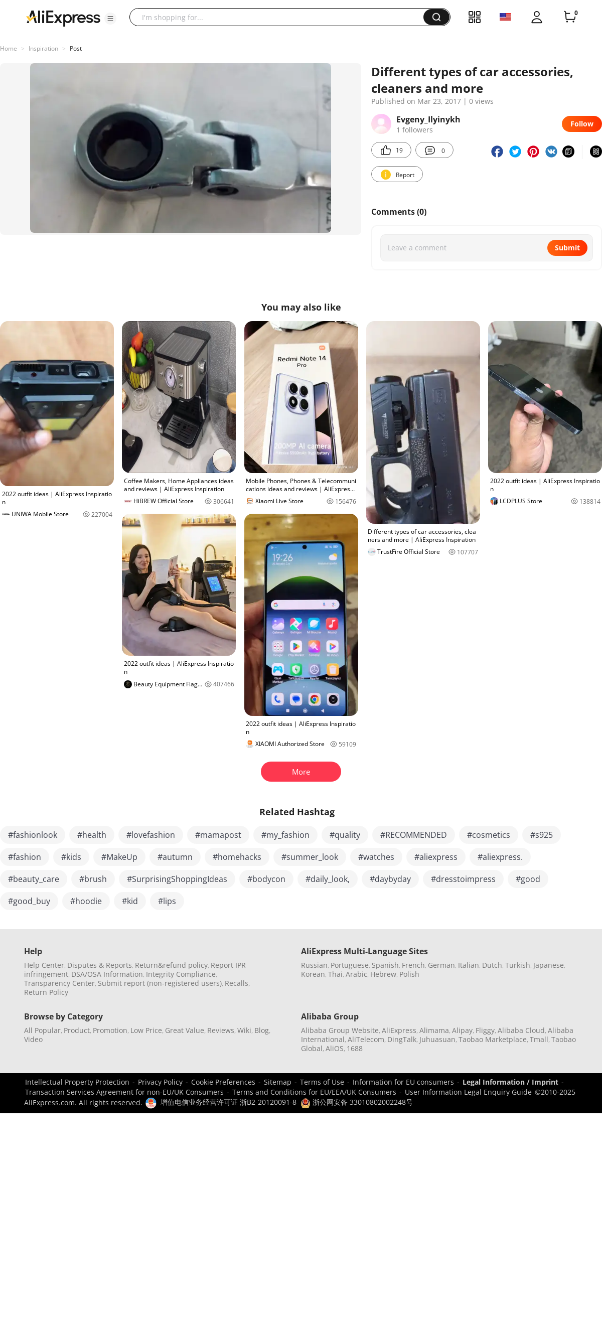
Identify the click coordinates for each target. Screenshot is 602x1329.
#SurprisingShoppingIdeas (177, 878)
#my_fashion (285, 834)
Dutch (492, 965)
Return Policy (46, 992)
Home (8, 48)
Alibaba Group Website (340, 1030)
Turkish (517, 965)
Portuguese (350, 965)
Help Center (44, 965)
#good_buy (29, 901)
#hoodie (86, 901)
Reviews (220, 1030)
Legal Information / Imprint (510, 1082)
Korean (313, 974)
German (441, 965)
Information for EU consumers (403, 1082)
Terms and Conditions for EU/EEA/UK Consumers (314, 1092)
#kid (130, 901)
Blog (261, 1030)
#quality (345, 834)
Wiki (244, 1030)
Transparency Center (59, 983)
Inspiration (43, 48)
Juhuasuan (437, 1039)
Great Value (184, 1030)
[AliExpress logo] (63, 18)
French (413, 965)
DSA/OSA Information (107, 974)
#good (528, 878)
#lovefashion (150, 834)
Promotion (110, 1030)
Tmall (539, 1039)
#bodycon (266, 878)
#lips (167, 901)
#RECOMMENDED (413, 834)
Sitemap (277, 1082)
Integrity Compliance (181, 974)
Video (33, 1039)
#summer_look (309, 856)
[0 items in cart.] (570, 17)
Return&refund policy (171, 965)
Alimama (434, 1030)
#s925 (541, 834)
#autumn (175, 856)
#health (91, 834)
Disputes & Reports (99, 965)
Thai (335, 974)
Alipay (462, 1030)
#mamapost (218, 834)
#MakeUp (119, 856)
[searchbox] (280, 17)
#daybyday (390, 878)
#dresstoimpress (463, 878)
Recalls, (237, 983)
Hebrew (383, 974)
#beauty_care (33, 878)
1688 (355, 1048)
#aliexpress (436, 856)
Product (77, 1030)
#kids (71, 856)
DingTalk (401, 1039)
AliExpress (399, 1030)
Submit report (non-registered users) (160, 983)
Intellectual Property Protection (77, 1082)
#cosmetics (488, 834)
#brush (93, 878)
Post (76, 48)
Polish (409, 974)
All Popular (42, 1030)
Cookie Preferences (223, 1082)
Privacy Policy (160, 1082)
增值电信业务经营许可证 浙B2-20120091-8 (228, 1102)
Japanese (548, 965)
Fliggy (485, 1030)
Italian (468, 965)
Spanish (385, 965)
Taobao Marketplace (493, 1039)
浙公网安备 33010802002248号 (356, 1102)
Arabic (356, 974)
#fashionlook (32, 834)
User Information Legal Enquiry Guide (468, 1092)
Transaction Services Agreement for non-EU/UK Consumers (124, 1092)
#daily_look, (328, 878)
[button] (110, 19)
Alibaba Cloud (521, 1030)
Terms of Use (322, 1082)
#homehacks (237, 856)
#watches (376, 856)
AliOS (335, 1048)
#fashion (24, 856)
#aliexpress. (500, 856)
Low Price (146, 1030)
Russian (314, 965)
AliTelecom (366, 1039)
